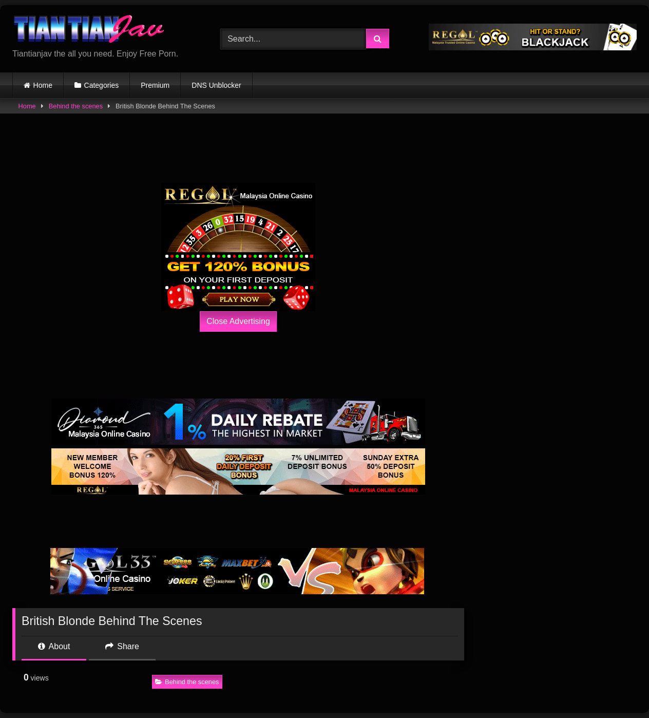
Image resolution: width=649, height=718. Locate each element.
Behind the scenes (76, 106)
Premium (155, 85)
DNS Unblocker (216, 85)
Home (42, 85)
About (54, 646)
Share (122, 646)
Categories (101, 85)
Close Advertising (238, 321)
